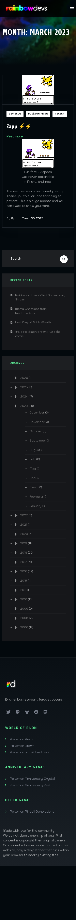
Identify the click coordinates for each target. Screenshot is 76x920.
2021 (23, 524)
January (36, 506)
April (33, 478)
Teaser (59, 114)
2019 (23, 543)
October (36, 431)
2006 (24, 627)
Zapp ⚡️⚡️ (19, 126)
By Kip (10, 218)
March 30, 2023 (32, 218)
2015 (23, 580)
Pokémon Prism (38, 114)
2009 (24, 608)
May (33, 468)
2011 (23, 590)
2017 (23, 562)
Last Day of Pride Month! (33, 322)
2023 (24, 406)
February (36, 496)
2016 (23, 571)
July (32, 459)
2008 (24, 618)
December (37, 412)
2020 (24, 534)
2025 (24, 387)
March (34, 487)
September (38, 440)
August (35, 450)
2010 (23, 599)
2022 (24, 515)
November (37, 422)
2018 (23, 552)
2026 (24, 378)
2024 (24, 396)
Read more (14, 136)
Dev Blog (15, 114)
